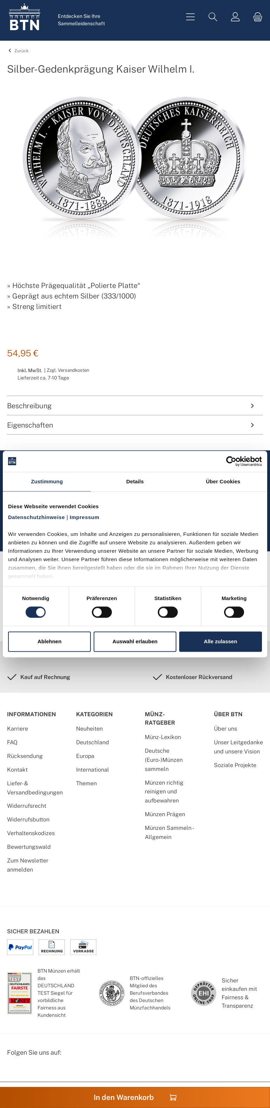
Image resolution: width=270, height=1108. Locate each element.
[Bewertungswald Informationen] (47, 1071)
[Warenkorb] (255, 17)
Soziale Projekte (235, 765)
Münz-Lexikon (163, 737)
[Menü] (190, 17)
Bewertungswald (29, 847)
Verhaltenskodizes (31, 833)
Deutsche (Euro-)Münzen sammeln (164, 759)
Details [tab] (135, 481)
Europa (85, 756)
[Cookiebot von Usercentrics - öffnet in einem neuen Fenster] (231, 461)
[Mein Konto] (235, 17)
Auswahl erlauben (135, 641)
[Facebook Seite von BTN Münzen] (13, 1071)
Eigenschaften (131, 425)
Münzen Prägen (165, 814)
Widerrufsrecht (26, 806)
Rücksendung (25, 756)
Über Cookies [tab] (223, 481)
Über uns (225, 728)
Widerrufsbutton (28, 819)
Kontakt (17, 769)
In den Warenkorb (135, 1097)
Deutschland (92, 742)
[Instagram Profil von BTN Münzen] (30, 1071)
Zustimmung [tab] (47, 481)
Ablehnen (49, 641)
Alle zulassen (220, 641)
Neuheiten (89, 728)
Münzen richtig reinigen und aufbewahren (164, 791)
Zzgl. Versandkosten (68, 370)
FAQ (12, 742)
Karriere (17, 728)
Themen (86, 783)
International (92, 769)
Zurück (17, 50)
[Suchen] (212, 17)
